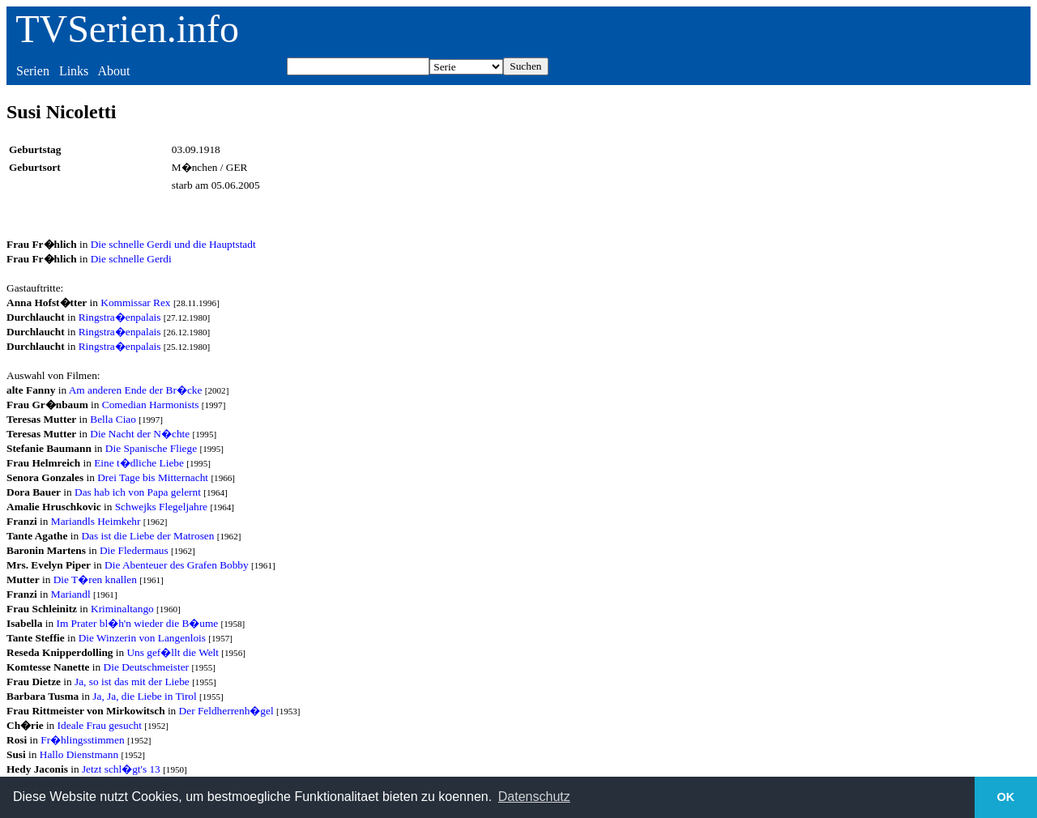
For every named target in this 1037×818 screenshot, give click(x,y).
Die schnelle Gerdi (131, 259)
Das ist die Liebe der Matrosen (147, 536)
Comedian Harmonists (150, 404)
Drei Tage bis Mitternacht (152, 477)
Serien (32, 71)
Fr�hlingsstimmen (82, 740)
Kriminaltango (122, 609)
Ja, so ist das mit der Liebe (132, 681)
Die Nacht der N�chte (140, 434)
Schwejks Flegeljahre (161, 507)
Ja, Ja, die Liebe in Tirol (144, 696)
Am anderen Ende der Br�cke (136, 390)
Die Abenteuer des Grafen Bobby (177, 565)
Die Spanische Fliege (151, 448)
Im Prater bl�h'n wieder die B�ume (137, 623)
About (113, 71)
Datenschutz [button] (534, 796)
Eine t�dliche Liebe (139, 463)
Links (73, 71)
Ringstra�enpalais (120, 317)
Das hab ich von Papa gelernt (138, 492)
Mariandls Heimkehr (96, 521)
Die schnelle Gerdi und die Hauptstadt (173, 244)
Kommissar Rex (135, 302)
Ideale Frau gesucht (100, 725)
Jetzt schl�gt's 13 (121, 769)
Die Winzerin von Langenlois (142, 638)
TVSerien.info (127, 28)
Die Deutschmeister (146, 667)
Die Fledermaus (134, 550)
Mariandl (71, 594)
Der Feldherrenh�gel (226, 711)
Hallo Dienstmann (79, 754)
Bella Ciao (113, 419)
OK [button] (1006, 796)
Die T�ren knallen (95, 579)
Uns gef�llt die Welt (172, 652)
